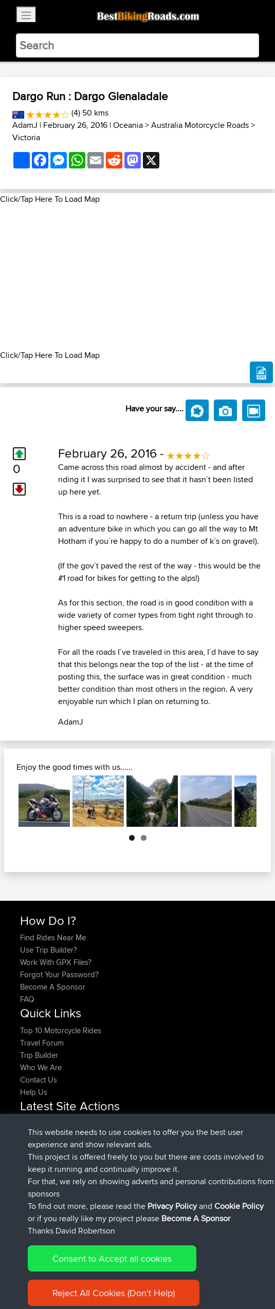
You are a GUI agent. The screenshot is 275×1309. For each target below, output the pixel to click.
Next (241, 801)
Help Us (33, 1092)
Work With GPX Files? (55, 962)
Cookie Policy (209, 1269)
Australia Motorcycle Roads (200, 125)
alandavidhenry (46, 1123)
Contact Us (38, 1079)
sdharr (32, 1172)
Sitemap (116, 1269)
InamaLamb (41, 1135)
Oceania (128, 125)
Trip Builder (39, 1055)
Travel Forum (42, 1042)
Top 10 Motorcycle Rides (60, 1030)
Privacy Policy (157, 1269)
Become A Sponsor (52, 986)
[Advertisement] (137, 277)
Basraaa (34, 1185)
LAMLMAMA (42, 1148)
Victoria (26, 137)
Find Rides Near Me (53, 937)
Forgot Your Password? (59, 974)
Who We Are (41, 1067)
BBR (105, 1123)
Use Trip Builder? (48, 949)
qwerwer (117, 1148)
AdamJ (25, 125)
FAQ (27, 999)
